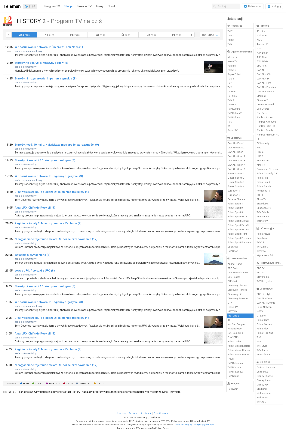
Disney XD (262, 384)
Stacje (68, 6)
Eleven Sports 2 (236, 177)
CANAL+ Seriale (265, 91)
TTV (259, 341)
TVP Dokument (236, 363)
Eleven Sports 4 (236, 186)
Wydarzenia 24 (265, 255)
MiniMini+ (262, 389)
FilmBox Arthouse (266, 121)
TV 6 (230, 87)
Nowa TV (232, 61)
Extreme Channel (236, 199)
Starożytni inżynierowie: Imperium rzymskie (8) (46, 78)
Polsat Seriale (264, 186)
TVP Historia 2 (235, 371)
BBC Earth (233, 268)
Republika (262, 238)
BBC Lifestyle (264, 294)
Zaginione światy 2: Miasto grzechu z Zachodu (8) (48, 223)
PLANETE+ (233, 337)
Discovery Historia (237, 289)
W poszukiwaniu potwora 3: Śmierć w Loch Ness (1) (49, 47)
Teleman (12, 6)
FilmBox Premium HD (268, 134)
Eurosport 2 (234, 195)
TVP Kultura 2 (235, 113)
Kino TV (261, 164)
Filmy (99, 6)
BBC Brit (261, 268)
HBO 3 (260, 156)
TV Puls (231, 91)
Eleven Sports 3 (236, 182)
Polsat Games (264, 324)
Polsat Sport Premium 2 (240, 242)
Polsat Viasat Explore (239, 345)
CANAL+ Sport (235, 151)
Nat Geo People (236, 324)
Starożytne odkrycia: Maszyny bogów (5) (41, 62)
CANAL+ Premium (266, 87)
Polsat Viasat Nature (238, 354)
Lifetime (261, 315)
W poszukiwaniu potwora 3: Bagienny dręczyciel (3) (49, 176)
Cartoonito (262, 371)
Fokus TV (233, 307)
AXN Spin (262, 57)
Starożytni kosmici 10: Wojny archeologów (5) (45, 160)
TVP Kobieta (263, 354)
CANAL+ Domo (265, 298)
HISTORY (232, 311)
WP (229, 126)
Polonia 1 (233, 65)
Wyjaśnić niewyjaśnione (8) (33, 255)
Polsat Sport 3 (235, 212)
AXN (259, 48)
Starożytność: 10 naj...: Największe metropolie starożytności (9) (57, 144)
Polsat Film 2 (263, 182)
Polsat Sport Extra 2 (238, 220)
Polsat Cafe (263, 320)
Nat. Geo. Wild (235, 332)
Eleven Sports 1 (236, 173)
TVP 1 (231, 31)
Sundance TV (264, 208)
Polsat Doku (234, 341)
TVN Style (262, 345)
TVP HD (232, 104)
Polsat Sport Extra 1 (238, 216)
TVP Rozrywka (264, 281)
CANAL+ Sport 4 (236, 164)
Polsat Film (263, 177)
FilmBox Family (265, 130)
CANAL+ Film (264, 83)
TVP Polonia (234, 117)
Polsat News (263, 233)
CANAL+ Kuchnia (266, 302)
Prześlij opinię (161, 413)
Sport (111, 6)
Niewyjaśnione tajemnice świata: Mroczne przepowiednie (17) (56, 239)
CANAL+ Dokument (238, 272)
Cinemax (261, 95)
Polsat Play (262, 328)
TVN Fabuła (263, 212)
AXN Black (262, 52)
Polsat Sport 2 (235, 208)
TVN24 (260, 242)
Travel (231, 358)
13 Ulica (261, 31)
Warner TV (262, 220)
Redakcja (121, 413)
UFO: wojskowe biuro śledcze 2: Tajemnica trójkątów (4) (52, 192)
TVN (230, 44)
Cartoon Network (266, 367)
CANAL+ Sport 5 (236, 169)
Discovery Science (238, 298)
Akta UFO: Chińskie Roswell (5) (35, 207)
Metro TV (232, 57)
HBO (259, 147)
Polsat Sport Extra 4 (238, 229)
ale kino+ (261, 35)
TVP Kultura (234, 108)
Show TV (261, 199)
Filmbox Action (265, 117)
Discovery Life (235, 294)
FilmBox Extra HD (266, 126)
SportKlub (233, 246)
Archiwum (146, 413)
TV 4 (230, 83)
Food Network (264, 307)
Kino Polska (263, 160)
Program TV (52, 6)
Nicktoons (262, 397)
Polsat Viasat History (239, 350)
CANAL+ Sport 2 (236, 156)
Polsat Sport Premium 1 (240, 238)
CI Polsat (232, 281)
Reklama (133, 413)
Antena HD (262, 44)
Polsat (231, 39)
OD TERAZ (208, 34)
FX (258, 139)
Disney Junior (264, 380)
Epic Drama (263, 108)
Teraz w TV (84, 6)
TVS (230, 121)
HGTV (260, 311)
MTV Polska (263, 276)
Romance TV (263, 190)
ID (229, 320)
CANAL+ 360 (263, 74)
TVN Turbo (262, 350)
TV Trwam (233, 389)
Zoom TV (233, 130)
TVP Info (261, 251)
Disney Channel (265, 376)
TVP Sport (233, 251)
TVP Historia (234, 367)
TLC (259, 337)
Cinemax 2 (262, 100)
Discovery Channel (238, 285)
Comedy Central (265, 104)
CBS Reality (234, 276)
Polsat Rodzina (265, 332)
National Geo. (235, 328)
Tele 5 (231, 78)
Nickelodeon (264, 393)
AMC (259, 39)
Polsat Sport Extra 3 (238, 225)
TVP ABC (261, 401)
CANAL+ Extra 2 (236, 147)
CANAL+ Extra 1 (236, 143)
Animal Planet (235, 264)
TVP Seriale (263, 216)
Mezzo (260, 272)
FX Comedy (263, 143)
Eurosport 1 (234, 190)
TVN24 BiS (262, 246)
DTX (230, 302)
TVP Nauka (233, 376)
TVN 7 (231, 100)
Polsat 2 (232, 70)
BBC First (261, 65)
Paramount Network (267, 169)
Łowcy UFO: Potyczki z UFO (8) (35, 270)
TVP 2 (231, 35)
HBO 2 (260, 151)
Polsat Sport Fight (237, 233)
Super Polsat (234, 74)
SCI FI (260, 195)
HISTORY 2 (233, 315)
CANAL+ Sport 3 (236, 160)
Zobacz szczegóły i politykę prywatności (194, 425)
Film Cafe (262, 113)
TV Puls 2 (232, 95)
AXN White (262, 61)
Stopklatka (263, 203)
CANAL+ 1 (262, 70)
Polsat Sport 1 (235, 203)
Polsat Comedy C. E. (267, 173)
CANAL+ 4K (263, 78)
